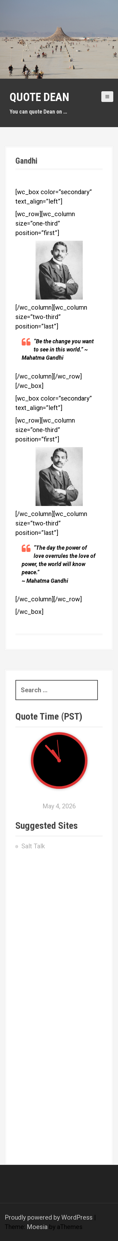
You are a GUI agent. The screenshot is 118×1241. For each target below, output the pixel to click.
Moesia (37, 1227)
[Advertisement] (59, 909)
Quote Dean (39, 97)
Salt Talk (33, 846)
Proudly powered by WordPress (49, 1217)
